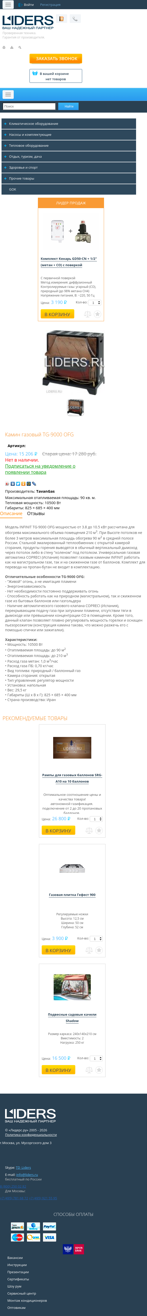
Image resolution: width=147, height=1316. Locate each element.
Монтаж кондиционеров (27, 1300)
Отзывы (36, 513)
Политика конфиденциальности (31, 1134)
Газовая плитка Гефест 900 (72, 894)
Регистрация (50, 4)
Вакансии (15, 1257)
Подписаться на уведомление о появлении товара (40, 469)
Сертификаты (18, 1279)
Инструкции (17, 1265)
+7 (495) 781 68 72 (14, 1198)
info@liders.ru (27, 1174)
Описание (11, 513)
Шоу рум (14, 1286)
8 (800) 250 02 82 (13, 1186)
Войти (29, 4)
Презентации (18, 1272)
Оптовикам (16, 1307)
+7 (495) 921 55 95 (43, 1198)
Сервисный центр (21, 1293)
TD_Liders (23, 1167)
